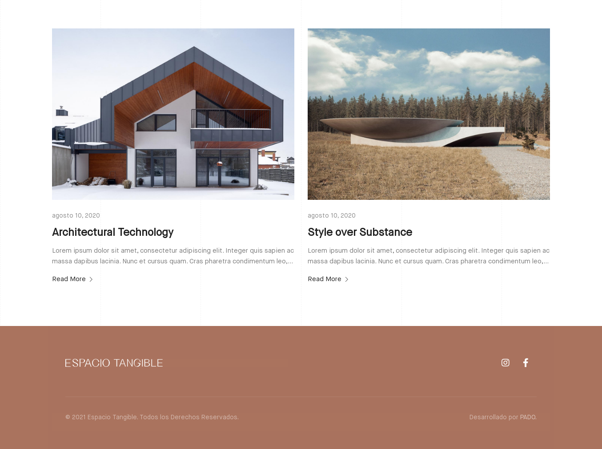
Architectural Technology (112, 232)
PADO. (528, 417)
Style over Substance (360, 232)
